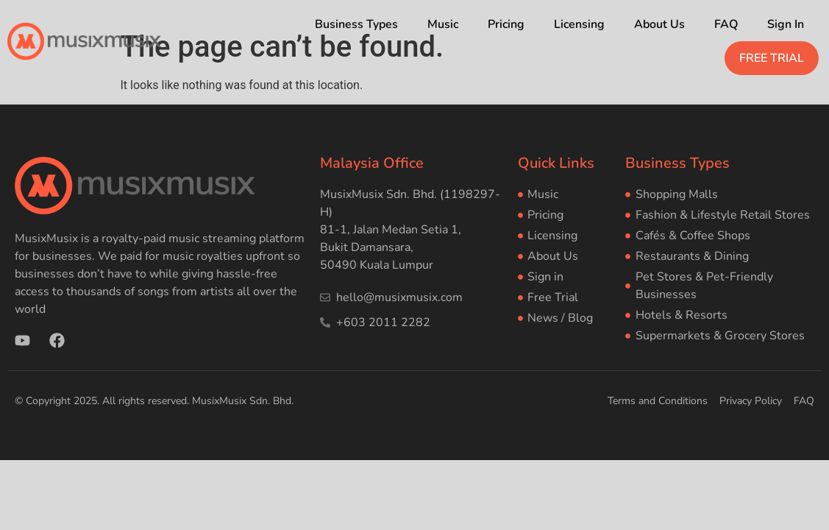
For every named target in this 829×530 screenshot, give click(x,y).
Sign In (785, 24)
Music (442, 24)
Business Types (356, 24)
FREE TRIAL (771, 58)
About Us (659, 24)
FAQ (726, 24)
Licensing (579, 24)
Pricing (506, 24)
